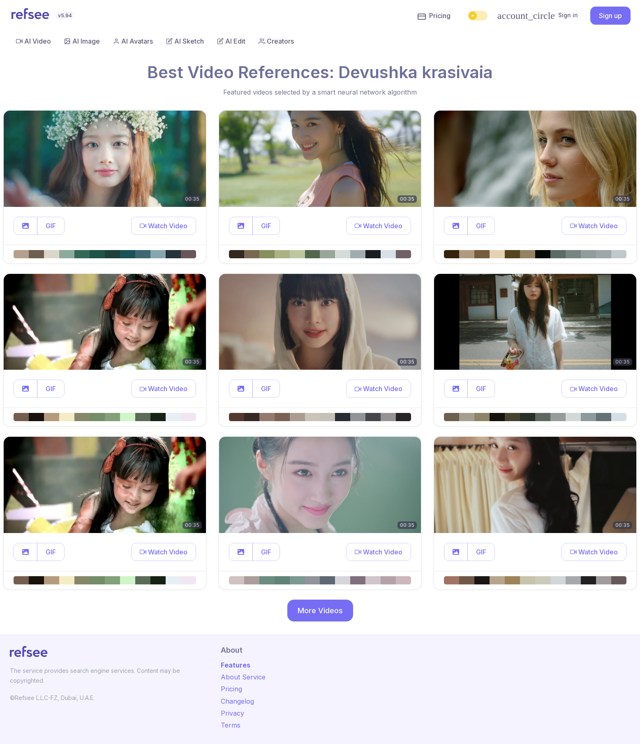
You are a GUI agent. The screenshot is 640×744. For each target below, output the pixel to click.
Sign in (537, 16)
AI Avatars (133, 41)
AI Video (33, 41)
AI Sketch (185, 41)
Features (235, 665)
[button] (25, 226)
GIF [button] (51, 226)
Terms (230, 725)
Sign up (610, 16)
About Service (243, 677)
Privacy (232, 713)
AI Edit (231, 41)
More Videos (320, 610)
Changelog (237, 701)
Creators (276, 41)
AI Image (82, 41)
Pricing (434, 16)
